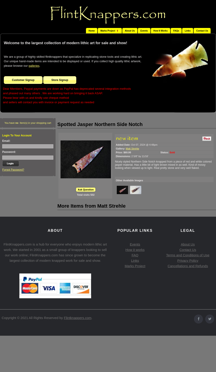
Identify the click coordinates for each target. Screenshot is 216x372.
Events (144, 31)
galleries (34, 65)
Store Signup (59, 80)
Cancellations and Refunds (188, 266)
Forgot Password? (13, 169)
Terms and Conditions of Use (187, 255)
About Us (130, 31)
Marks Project (135, 266)
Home (91, 31)
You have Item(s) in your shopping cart (27, 123)
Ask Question (86, 189)
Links (188, 31)
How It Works (160, 31)
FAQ (135, 255)
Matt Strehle (132, 148)
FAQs (176, 31)
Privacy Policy (187, 260)
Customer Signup (23, 80)
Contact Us (202, 31)
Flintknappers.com (78, 318)
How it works (134, 250)
